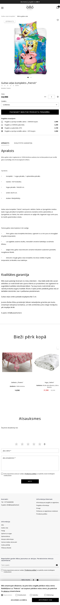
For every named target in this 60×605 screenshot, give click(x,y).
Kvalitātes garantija (23, 143)
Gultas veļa (4, 528)
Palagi (3, 531)
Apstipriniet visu (45, 600)
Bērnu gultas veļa (22, 16)
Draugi (38, 508)
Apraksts (5, 143)
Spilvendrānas (5, 536)
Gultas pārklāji (5, 545)
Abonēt (57, 565)
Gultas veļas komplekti (8, 16)
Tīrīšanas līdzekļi (6, 548)
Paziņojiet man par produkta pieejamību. (30, 112)
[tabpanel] (30, 47)
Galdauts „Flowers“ (17, 382)
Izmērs (3, 101)
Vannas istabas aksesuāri (9, 542)
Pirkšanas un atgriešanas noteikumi (47, 511)
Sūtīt (30, 481)
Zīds (2, 525)
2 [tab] (30, 77)
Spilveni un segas (6, 533)
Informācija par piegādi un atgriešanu (47, 502)
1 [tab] (28, 77)
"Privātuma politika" (30, 474)
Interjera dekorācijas (7, 539)
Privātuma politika (41, 514)
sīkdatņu (6, 591)
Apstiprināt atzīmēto (19, 600)
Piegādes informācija (42, 505)
